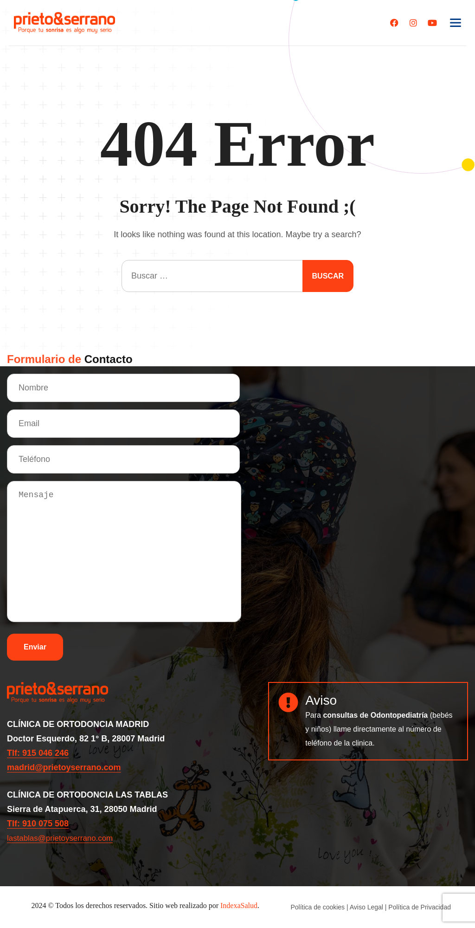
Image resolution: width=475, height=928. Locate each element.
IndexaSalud (238, 905)
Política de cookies (317, 907)
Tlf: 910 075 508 (38, 823)
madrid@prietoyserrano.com (64, 767)
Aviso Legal (366, 907)
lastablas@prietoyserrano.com (63, 838)
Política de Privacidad (419, 907)
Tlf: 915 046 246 (38, 753)
